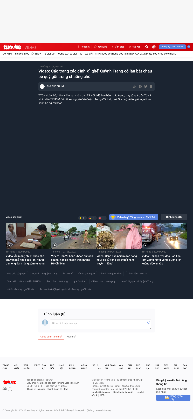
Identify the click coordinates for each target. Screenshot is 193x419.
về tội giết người (86, 273)
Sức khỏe (158, 54)
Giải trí (92, 54)
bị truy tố (68, 273)
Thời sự (44, 367)
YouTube (100, 47)
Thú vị (38, 54)
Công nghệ (170, 54)
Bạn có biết (71, 54)
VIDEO (30, 47)
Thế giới (46, 54)
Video (37, 365)
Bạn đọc (185, 367)
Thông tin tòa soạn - (37, 389)
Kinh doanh (72, 367)
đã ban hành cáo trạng (103, 281)
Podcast (83, 47)
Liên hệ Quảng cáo (101, 392)
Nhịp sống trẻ (110, 367)
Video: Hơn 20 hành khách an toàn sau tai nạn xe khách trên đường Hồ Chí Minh (72, 259)
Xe (94, 365)
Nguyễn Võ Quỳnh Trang (45, 273)
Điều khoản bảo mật (123, 392)
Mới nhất (7, 54)
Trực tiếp (29, 54)
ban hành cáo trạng (57, 281)
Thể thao (83, 54)
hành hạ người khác (111, 273)
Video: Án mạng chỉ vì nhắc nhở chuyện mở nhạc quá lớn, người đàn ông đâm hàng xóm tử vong (25, 259)
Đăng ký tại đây (176, 398)
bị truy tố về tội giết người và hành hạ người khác (66, 289)
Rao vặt (134, 47)
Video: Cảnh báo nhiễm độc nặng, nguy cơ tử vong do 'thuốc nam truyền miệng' (116, 259)
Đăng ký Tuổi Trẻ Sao (172, 46)
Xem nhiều (27, 367)
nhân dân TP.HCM (137, 273)
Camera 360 (146, 54)
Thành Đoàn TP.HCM (57, 389)
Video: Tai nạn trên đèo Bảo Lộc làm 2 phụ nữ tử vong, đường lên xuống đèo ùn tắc (161, 259)
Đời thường (58, 54)
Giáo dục (148, 367)
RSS (102, 395)
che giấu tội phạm (16, 273)
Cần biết (117, 47)
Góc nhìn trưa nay (129, 54)
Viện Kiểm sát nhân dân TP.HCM (24, 281)
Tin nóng (18, 54)
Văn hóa (121, 367)
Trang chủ (6, 367)
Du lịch (99, 367)
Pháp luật (61, 367)
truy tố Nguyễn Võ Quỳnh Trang (137, 281)
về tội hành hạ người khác (21, 289)
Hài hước (102, 54)
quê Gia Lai (79, 281)
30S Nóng (113, 54)
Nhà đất (157, 367)
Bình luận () (174, 217)
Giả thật (176, 367)
